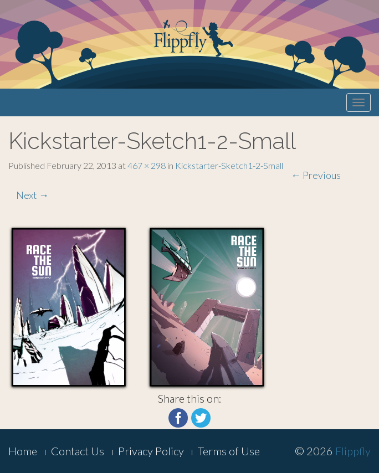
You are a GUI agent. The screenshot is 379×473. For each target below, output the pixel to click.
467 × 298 (146, 165)
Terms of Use (229, 450)
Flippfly (353, 450)
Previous (316, 175)
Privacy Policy (151, 450)
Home (22, 450)
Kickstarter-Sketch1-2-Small (229, 165)
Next (32, 195)
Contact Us (77, 450)
